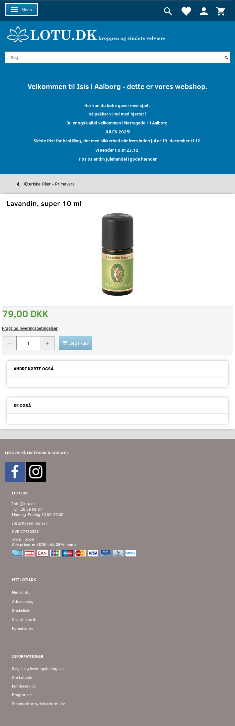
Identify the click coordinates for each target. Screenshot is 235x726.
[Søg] (226, 57)
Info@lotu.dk (24, 503)
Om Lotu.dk (22, 677)
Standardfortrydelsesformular (38, 703)
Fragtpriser (22, 694)
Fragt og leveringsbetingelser (30, 328)
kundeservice (24, 686)
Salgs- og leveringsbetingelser (39, 668)
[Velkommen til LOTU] (86, 33)
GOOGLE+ (60, 452)
